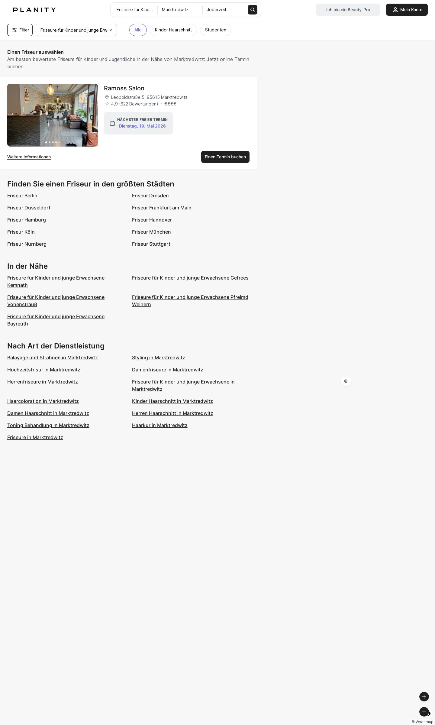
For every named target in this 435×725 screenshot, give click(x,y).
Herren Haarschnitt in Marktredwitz (172, 413)
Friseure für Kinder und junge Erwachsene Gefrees (190, 278)
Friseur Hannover (152, 220)
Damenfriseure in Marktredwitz (167, 370)
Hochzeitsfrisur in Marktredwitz (43, 370)
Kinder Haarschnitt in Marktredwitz (172, 401)
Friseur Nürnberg (27, 244)
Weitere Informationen (29, 156)
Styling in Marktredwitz (158, 357)
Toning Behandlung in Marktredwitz (48, 425)
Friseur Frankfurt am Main (162, 208)
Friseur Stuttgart (151, 244)
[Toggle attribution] (428, 719)
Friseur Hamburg (26, 220)
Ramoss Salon (124, 88)
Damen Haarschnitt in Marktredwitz (48, 413)
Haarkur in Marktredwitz (160, 425)
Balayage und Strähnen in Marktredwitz (52, 357)
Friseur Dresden (150, 196)
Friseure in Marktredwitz (35, 437)
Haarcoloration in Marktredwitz (43, 401)
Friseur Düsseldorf (28, 208)
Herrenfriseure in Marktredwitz (42, 382)
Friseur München (151, 232)
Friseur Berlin (22, 196)
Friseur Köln (21, 232)
